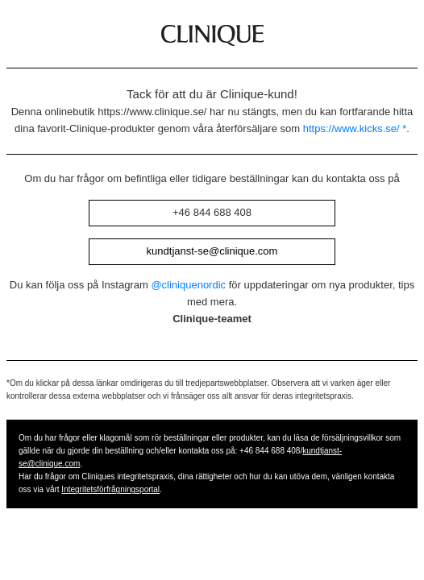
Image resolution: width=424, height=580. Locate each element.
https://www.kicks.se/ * (355, 128)
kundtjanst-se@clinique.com (212, 251)
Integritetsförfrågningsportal (110, 489)
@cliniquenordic (188, 285)
